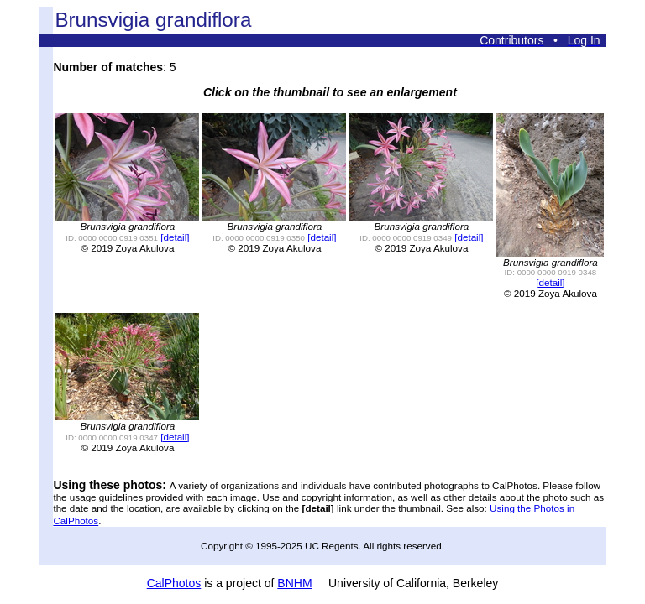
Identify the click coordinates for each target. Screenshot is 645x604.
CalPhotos (174, 583)
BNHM (294, 583)
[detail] (174, 237)
